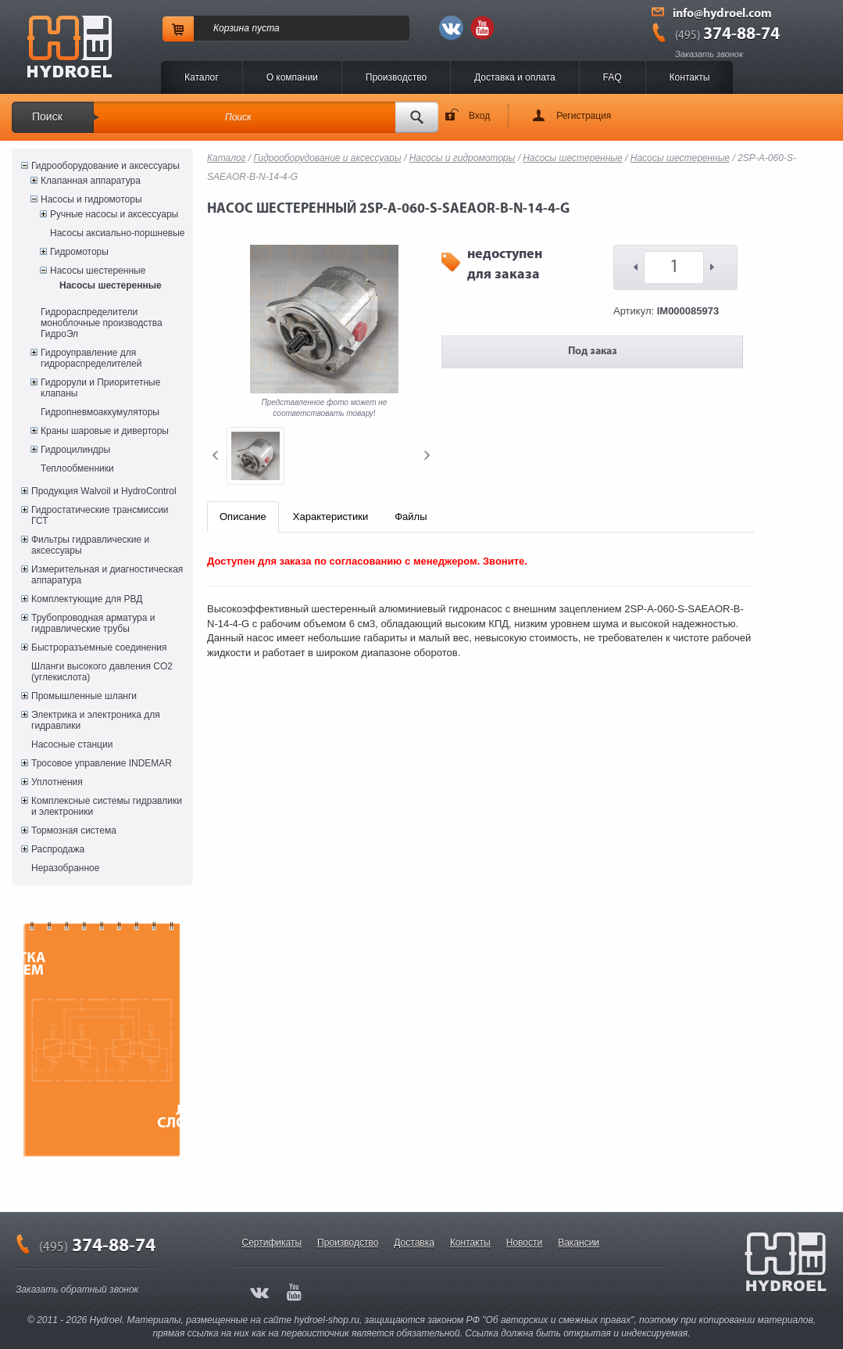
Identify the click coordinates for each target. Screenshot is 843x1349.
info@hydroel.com (722, 14)
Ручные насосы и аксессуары (114, 214)
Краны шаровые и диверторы (105, 430)
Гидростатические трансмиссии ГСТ (100, 515)
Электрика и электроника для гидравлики (95, 720)
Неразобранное (65, 868)
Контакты (690, 77)
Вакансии (578, 1242)
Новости (524, 1242)
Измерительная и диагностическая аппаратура (107, 575)
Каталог (201, 77)
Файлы (411, 516)
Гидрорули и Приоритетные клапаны (100, 388)
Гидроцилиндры (75, 449)
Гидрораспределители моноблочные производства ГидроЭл (102, 323)
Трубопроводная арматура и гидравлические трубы (93, 623)
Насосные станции (72, 744)
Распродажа (57, 849)
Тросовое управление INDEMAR (101, 763)
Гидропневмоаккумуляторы (100, 412)
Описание (243, 516)
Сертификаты (272, 1242)
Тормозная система (73, 830)
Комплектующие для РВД (86, 599)
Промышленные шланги (84, 696)
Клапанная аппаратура (91, 180)
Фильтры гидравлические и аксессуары (90, 545)
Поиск (47, 116)
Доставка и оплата (514, 77)
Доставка (414, 1242)
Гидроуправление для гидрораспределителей (91, 358)
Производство (396, 77)
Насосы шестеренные (97, 270)
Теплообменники (77, 468)
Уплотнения (57, 782)
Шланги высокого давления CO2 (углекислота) (102, 672)
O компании (292, 77)
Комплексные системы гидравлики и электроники (106, 806)
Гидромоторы (79, 251)
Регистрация (583, 115)
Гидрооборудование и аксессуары (105, 165)
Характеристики (330, 516)
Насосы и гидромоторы (91, 199)
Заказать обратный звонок (77, 1289)
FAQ (612, 77)
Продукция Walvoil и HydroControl (104, 491)
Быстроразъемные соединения (99, 647)
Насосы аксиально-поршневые (117, 233)
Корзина (231, 28)
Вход (479, 115)
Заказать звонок (709, 54)
